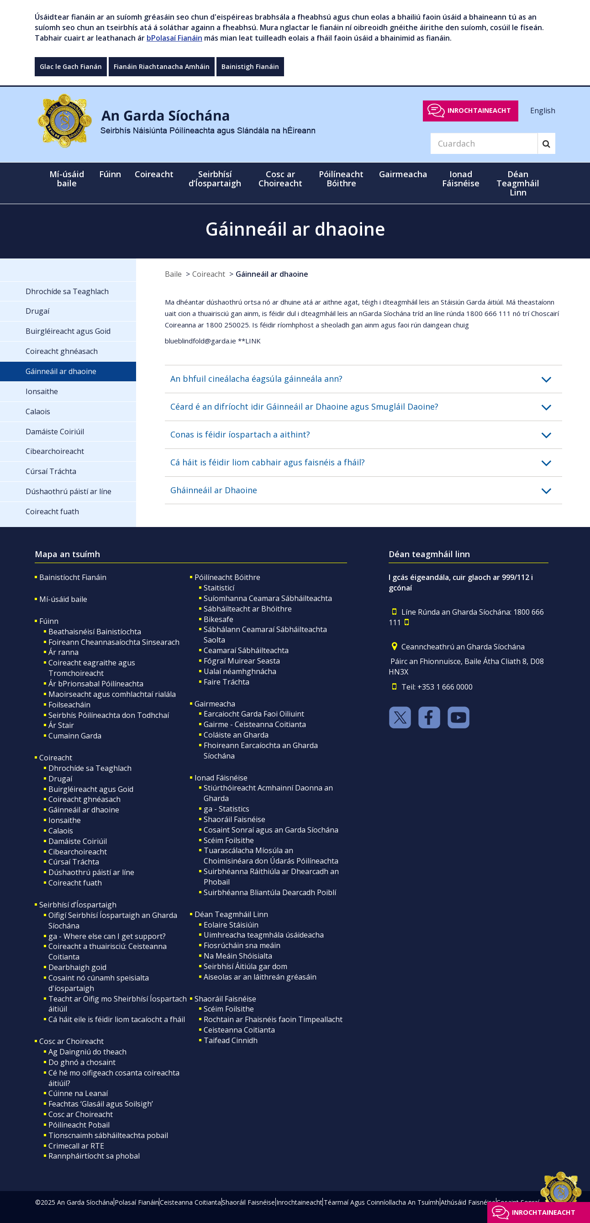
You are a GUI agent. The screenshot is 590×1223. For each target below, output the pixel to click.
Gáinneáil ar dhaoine (272, 274)
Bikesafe (218, 619)
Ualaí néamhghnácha (240, 671)
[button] (366, 379)
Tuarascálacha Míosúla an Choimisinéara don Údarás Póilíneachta (271, 855)
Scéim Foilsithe (229, 840)
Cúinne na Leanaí (78, 1093)
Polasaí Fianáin (137, 1202)
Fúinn (48, 621)
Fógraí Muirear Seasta (242, 661)
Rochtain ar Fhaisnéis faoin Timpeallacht (273, 1019)
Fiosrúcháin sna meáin (242, 945)
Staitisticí (219, 588)
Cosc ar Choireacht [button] (280, 179)
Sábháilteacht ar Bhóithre (248, 609)
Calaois (60, 831)
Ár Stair (61, 725)
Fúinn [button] (110, 174)
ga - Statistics (226, 809)
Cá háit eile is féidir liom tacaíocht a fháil (116, 1019)
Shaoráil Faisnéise (234, 819)
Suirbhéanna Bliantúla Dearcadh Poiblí (270, 892)
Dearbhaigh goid (77, 967)
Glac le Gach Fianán (71, 66)
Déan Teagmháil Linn (231, 914)
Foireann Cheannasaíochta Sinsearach (113, 642)
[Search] (484, 143)
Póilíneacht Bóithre (227, 577)
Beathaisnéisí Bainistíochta (94, 632)
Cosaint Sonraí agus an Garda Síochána (271, 830)
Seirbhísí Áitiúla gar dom (245, 966)
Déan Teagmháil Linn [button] (517, 183)
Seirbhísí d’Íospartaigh (77, 905)
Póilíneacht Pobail (79, 1125)
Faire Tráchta (226, 682)
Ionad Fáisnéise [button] (460, 179)
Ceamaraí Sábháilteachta (246, 650)
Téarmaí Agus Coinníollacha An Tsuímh (381, 1202)
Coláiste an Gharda (236, 735)
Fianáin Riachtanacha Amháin (162, 66)
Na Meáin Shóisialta (238, 956)
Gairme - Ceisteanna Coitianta (255, 724)
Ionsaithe (64, 820)
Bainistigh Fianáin (250, 66)
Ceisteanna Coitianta (239, 1030)
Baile (173, 274)
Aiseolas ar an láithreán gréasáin (260, 977)
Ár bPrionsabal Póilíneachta (95, 684)
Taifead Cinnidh (231, 1040)
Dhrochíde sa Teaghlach (90, 768)
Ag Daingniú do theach (87, 1052)
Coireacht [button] (154, 174)
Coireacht (208, 274)
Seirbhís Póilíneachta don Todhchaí (108, 715)
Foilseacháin (69, 705)
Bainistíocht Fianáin (72, 577)
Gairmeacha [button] (403, 174)
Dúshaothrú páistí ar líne (91, 872)
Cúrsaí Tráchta (73, 862)
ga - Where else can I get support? (107, 936)
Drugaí (60, 779)
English (542, 110)
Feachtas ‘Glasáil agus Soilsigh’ (100, 1104)
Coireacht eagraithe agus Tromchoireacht (91, 668)
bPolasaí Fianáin (174, 38)
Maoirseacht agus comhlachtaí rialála (112, 694)
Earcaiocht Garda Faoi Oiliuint (254, 714)
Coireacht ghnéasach (84, 799)
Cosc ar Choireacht (71, 1041)
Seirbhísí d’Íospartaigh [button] (215, 179)
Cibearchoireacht (77, 852)
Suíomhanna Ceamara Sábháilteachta (268, 598)
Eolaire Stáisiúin (231, 925)
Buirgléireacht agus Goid (90, 789)
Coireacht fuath (75, 883)
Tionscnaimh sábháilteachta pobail (108, 1135)
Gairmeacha (215, 704)
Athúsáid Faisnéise (468, 1202)
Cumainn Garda (74, 736)
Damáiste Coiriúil (77, 841)
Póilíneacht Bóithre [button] (341, 179)
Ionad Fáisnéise (221, 778)
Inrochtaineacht (479, 110)
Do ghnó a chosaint (82, 1062)
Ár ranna (63, 652)
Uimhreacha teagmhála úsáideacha (264, 935)
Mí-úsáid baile (66, 179)
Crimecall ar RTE (76, 1146)
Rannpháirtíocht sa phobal (94, 1156)
